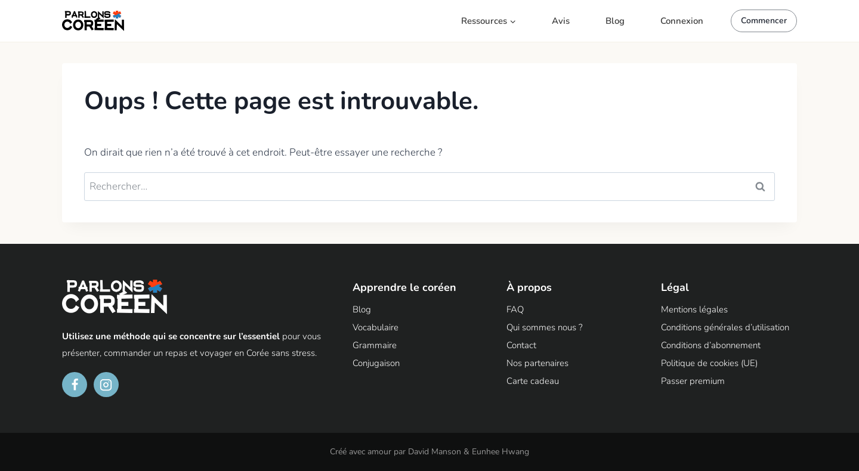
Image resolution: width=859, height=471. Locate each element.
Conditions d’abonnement (711, 345)
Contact (521, 345)
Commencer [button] (764, 20)
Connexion (681, 21)
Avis (561, 21)
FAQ (515, 309)
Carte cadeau (532, 381)
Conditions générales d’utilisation (725, 327)
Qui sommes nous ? (544, 327)
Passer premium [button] (693, 381)
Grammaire (375, 345)
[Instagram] (106, 384)
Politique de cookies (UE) (709, 363)
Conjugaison (376, 363)
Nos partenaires (537, 363)
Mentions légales (694, 309)
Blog (615, 21)
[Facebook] (74, 384)
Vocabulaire (375, 327)
